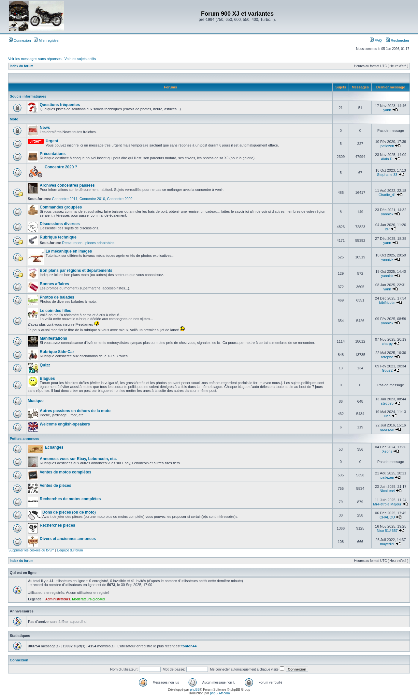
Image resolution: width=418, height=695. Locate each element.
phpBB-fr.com (220, 693)
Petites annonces (24, 438)
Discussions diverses (60, 224)
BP (387, 229)
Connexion (20, 40)
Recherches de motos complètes (70, 499)
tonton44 (188, 646)
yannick (387, 214)
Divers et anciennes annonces (68, 538)
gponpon (387, 429)
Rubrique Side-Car (57, 351)
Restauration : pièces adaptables (88, 243)
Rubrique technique (58, 237)
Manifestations (53, 338)
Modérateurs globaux (88, 599)
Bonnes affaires (54, 284)
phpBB (195, 689)
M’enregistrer (47, 40)
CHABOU (387, 517)
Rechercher (397, 40)
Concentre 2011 (65, 199)
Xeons (387, 451)
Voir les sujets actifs (80, 59)
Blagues (47, 378)
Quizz (45, 365)
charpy (387, 344)
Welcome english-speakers (65, 424)
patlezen (387, 146)
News (45, 127)
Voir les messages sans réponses (35, 59)
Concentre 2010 (92, 199)
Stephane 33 (387, 175)
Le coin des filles (55, 310)
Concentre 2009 (119, 199)
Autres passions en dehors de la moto (75, 411)
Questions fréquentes (60, 104)
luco (387, 416)
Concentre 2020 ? (61, 167)
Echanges (54, 447)
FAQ (376, 40)
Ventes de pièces (55, 485)
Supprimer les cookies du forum (31, 550)
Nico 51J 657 (387, 531)
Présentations (52, 153)
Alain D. (387, 159)
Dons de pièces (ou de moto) (69, 512)
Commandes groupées (61, 207)
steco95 (387, 403)
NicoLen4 (387, 491)
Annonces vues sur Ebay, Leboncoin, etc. (78, 458)
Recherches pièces (57, 525)
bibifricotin (387, 302)
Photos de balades (57, 297)
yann (387, 110)
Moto (14, 119)
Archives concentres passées (67, 185)
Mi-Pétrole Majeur (387, 504)
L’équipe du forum (70, 550)
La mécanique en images (69, 251)
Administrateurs (57, 599)
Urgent (52, 141)
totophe (387, 357)
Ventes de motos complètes (65, 472)
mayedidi (387, 544)
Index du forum (21, 66)
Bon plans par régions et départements (76, 270)
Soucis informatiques (28, 96)
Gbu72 (387, 370)
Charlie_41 (387, 195)
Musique (36, 400)
